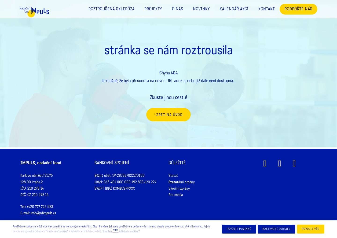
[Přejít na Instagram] (279, 163)
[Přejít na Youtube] (294, 163)
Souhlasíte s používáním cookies (120, 231)
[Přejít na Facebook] (264, 163)
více (115, 230)
